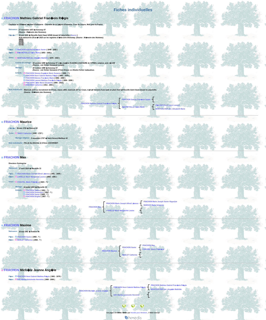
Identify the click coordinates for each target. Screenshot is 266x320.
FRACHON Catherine (34, 85)
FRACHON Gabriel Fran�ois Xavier (31, 50)
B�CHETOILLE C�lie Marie (28, 53)
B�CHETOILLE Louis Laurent (168, 105)
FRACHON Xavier (33, 194)
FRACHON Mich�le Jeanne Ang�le (93, 291)
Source (74, 35)
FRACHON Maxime (109, 251)
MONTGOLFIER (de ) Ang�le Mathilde (32, 58)
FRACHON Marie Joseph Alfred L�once (33, 174)
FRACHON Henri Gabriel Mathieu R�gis (42, 76)
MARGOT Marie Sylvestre (154, 205)
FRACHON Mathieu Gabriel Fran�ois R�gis (99, 103)
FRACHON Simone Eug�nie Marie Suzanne (43, 73)
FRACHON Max (95, 207)
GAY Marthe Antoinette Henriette (30, 279)
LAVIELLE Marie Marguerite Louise (31, 177)
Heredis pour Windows (139, 313)
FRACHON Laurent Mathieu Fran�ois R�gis (44, 80)
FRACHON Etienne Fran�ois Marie (40, 78)
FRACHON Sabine (33, 190)
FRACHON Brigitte (33, 196)
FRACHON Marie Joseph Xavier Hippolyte (160, 202)
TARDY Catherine (24, 133)
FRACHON (11, 18)
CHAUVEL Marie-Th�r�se (28, 182)
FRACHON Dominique (34, 192)
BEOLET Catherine (24, 240)
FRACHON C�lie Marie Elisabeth (39, 83)
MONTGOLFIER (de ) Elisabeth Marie (170, 109)
